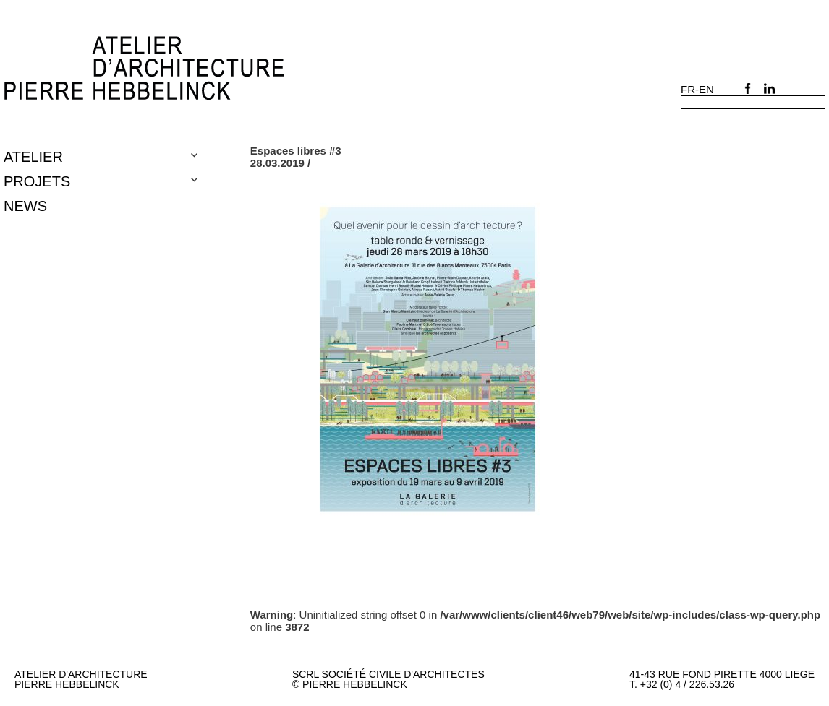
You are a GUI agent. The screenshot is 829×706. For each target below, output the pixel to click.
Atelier (33, 157)
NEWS (25, 206)
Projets (37, 181)
